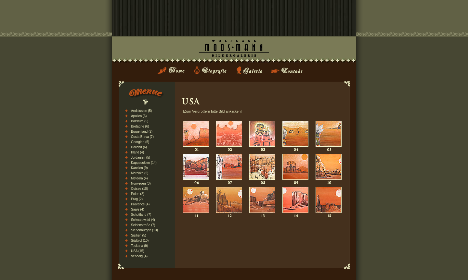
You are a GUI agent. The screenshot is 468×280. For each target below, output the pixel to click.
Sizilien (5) (138, 235)
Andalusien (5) (141, 111)
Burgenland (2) (141, 131)
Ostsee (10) (139, 188)
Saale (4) (137, 209)
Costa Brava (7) (142, 137)
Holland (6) (139, 147)
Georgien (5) (140, 142)
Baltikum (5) (139, 121)
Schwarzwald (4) (143, 220)
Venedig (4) (139, 256)
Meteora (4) (139, 178)
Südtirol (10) (140, 240)
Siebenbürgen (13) (144, 230)
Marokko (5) (139, 173)
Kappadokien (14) (144, 162)
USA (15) (137, 251)
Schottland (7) (141, 214)
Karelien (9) (139, 168)
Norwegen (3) (141, 183)
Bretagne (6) (140, 126)
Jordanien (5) (140, 157)
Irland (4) (137, 152)
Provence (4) (140, 204)
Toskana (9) (139, 246)
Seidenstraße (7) (143, 225)
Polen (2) (137, 194)
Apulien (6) (139, 116)
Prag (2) (137, 199)
